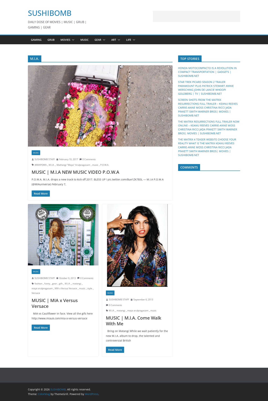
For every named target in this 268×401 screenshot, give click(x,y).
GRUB (51, 39)
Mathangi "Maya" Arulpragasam (73, 164)
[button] (72, 39)
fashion (38, 283)
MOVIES (65, 39)
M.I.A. (52, 164)
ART (113, 39)
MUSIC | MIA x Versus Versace (55, 303)
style (89, 288)
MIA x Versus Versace (66, 288)
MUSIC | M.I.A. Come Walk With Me (133, 321)
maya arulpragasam (42, 288)
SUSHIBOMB (49, 13)
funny (47, 283)
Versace (36, 293)
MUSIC (84, 39)
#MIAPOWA (41, 164)
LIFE (128, 39)
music (95, 164)
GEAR (98, 39)
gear (54, 283)
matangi (77, 283)
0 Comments (87, 159)
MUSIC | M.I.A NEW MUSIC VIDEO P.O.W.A (75, 172)
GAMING (36, 39)
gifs (61, 283)
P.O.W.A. (104, 164)
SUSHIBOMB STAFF (45, 159)
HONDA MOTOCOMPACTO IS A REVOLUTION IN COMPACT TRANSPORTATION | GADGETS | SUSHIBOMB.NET (207, 72)
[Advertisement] (196, 16)
